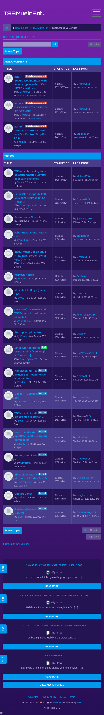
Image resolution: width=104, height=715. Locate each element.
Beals (80, 276)
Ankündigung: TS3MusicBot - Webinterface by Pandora (30, 374)
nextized (22, 401)
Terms (71, 697)
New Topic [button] (12, 51)
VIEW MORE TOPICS (52, 685)
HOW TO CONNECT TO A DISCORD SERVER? (30, 107)
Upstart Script (23, 493)
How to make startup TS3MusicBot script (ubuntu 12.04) (30, 436)
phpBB (78, 703)
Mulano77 (22, 182)
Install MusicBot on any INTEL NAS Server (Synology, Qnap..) (30, 255)
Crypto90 (25, 92)
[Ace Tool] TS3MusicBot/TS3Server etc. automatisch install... (30, 313)
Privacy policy (48, 697)
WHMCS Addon (24, 274)
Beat (20, 420)
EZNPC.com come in (53, 656)
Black (23, 263)
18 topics (94, 44)
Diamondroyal (85, 512)
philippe (22, 142)
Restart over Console (27, 217)
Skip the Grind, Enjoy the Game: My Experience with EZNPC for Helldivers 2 (53, 595)
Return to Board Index (16, 544)
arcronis (22, 278)
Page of (93, 537)
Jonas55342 (24, 320)
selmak (80, 437)
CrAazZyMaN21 (29, 205)
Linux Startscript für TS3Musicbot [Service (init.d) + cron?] (30, 198)
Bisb (20, 516)
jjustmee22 (83, 218)
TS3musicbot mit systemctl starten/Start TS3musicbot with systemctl (30, 175)
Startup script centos (27, 332)
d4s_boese (83, 495)
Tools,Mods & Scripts (18, 37)
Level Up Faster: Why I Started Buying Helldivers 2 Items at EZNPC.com (54, 625)
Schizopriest (24, 482)
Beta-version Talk (38, 95)
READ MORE (52, 586)
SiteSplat (57, 703)
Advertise (33, 697)
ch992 (21, 297)
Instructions (36, 119)
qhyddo (21, 443)
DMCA (62, 697)
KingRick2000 (84, 314)
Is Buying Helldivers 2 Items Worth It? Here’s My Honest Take (54, 565)
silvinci (21, 497)
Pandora (21, 382)
